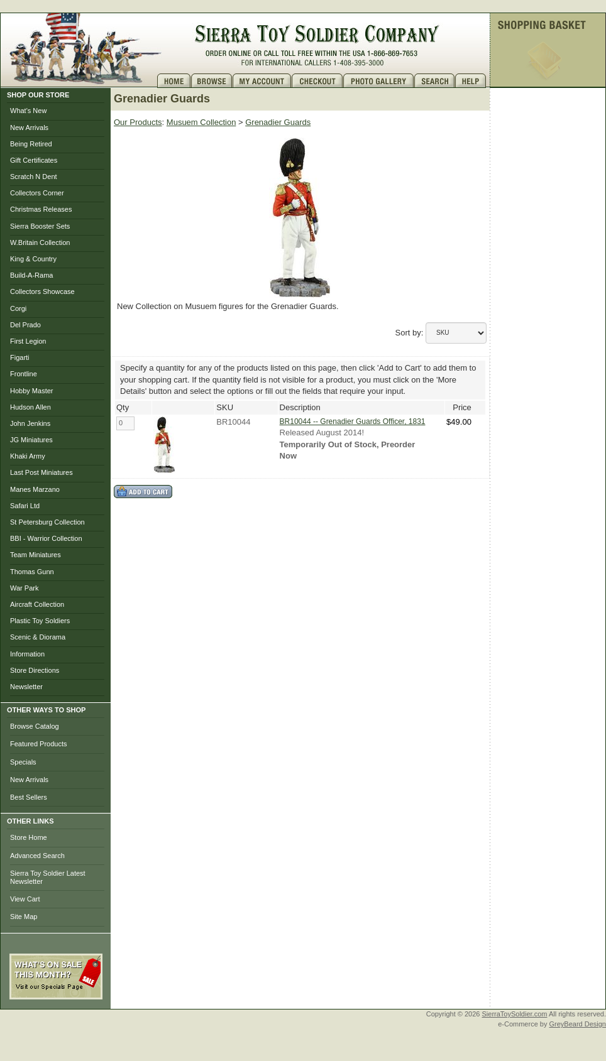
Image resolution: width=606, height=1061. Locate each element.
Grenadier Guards (278, 122)
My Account (262, 80)
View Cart (25, 899)
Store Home (28, 837)
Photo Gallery (378, 80)
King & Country (33, 259)
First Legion (28, 341)
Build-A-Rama (31, 275)
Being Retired (31, 144)
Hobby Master (31, 390)
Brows (212, 80)
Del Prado (25, 325)
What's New (28, 110)
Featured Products (38, 744)
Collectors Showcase (42, 291)
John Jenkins (30, 423)
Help (472, 80)
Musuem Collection (201, 122)
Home (174, 80)
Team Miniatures (35, 554)
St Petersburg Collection (47, 522)
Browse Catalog (34, 726)
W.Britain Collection (40, 242)
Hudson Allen (30, 407)
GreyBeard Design (578, 1024)
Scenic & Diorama (37, 637)
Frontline (23, 374)
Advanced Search (37, 855)
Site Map (23, 916)
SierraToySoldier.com (515, 1014)
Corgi (18, 308)
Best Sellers (28, 797)
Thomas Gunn (32, 571)
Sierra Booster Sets (40, 226)
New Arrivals (29, 127)
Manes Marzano (35, 489)
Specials (23, 762)
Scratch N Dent (33, 176)
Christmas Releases (41, 209)
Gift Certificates (33, 160)
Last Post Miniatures (41, 472)
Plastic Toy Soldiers (40, 620)
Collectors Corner (37, 193)
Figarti (20, 357)
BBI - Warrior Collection (46, 538)
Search (434, 80)
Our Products (138, 122)
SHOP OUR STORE (38, 95)
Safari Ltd (25, 505)
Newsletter (26, 686)
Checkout (317, 80)
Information (27, 654)
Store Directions (34, 670)
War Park (24, 588)
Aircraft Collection (37, 604)
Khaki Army (27, 456)
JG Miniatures (31, 439)
